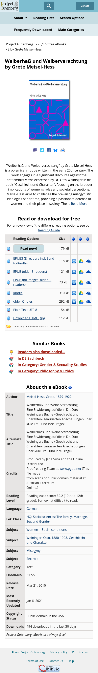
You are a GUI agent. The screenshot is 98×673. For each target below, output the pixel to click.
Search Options (72, 18)
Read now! (28, 248)
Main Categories (71, 30)
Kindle (18, 293)
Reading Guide (49, 230)
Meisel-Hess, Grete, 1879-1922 (49, 397)
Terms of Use (35, 661)
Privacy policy (59, 652)
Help (71, 661)
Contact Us (55, 661)
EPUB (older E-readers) (30, 271)
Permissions (80, 652)
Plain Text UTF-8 (25, 310)
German (33, 508)
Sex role (32, 559)
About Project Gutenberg (28, 652)
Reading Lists (43, 18)
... (77, 203)
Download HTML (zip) (29, 318)
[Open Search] (49, 6)
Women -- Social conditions (47, 529)
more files (33, 326)
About (20, 17)
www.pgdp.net (70, 468)
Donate (85, 6)
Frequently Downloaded (33, 30)
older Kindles (23, 301)
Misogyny (34, 550)
